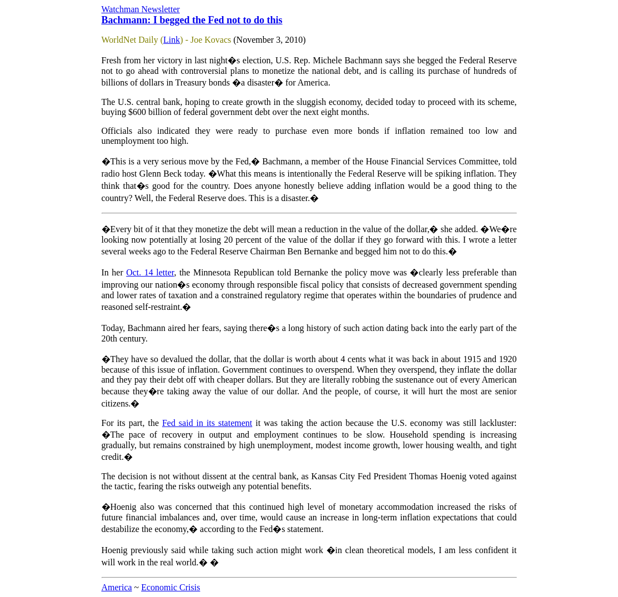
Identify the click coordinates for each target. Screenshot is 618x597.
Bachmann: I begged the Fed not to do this (192, 20)
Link (171, 39)
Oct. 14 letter (150, 272)
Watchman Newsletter (141, 9)
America (117, 587)
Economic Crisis (170, 587)
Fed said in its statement (207, 423)
